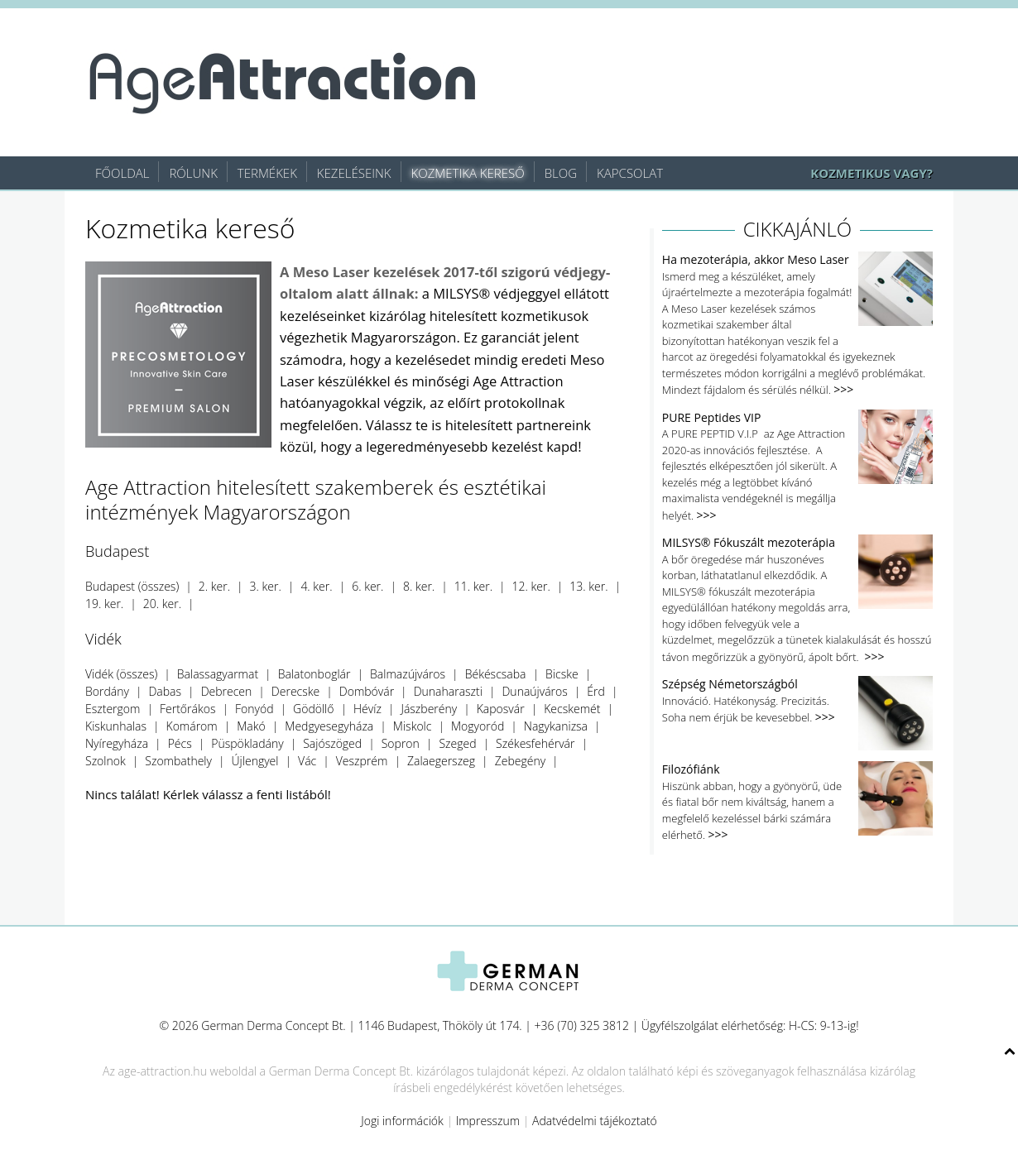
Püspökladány (247, 743)
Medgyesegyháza (329, 726)
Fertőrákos (187, 708)
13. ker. (588, 586)
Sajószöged (332, 743)
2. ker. (214, 586)
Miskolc (412, 726)
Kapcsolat (630, 173)
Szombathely (178, 761)
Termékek (267, 173)
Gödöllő (313, 708)
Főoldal (122, 173)
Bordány (107, 691)
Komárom (192, 726)
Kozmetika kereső (468, 173)
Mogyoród (477, 726)
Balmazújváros (407, 674)
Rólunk (193, 173)
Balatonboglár (314, 674)
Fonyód (254, 708)
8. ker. (419, 586)
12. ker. (531, 586)
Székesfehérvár (535, 743)
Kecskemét (572, 708)
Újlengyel (255, 761)
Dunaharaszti (448, 691)
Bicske (562, 674)
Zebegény (520, 761)
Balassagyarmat (217, 674)
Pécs (180, 743)
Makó (251, 726)
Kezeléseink (354, 173)
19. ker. (104, 603)
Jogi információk (402, 1120)
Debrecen (226, 691)
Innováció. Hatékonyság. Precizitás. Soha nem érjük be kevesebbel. (797, 701)
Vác (307, 761)
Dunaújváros (534, 691)
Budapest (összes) (132, 586)
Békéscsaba (495, 674)
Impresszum (488, 1120)
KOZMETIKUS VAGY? (871, 173)
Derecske (295, 691)
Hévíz (367, 708)
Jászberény (429, 708)
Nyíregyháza (116, 743)
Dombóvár (366, 691)
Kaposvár (501, 708)
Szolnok (105, 761)
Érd (596, 691)
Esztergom (112, 708)
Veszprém (362, 761)
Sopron (401, 743)
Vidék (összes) (121, 674)
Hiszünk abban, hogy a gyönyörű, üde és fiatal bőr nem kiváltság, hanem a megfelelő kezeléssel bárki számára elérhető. (797, 801)
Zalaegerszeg (441, 761)
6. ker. (367, 586)
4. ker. (316, 586)
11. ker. (473, 586)
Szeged (457, 743)
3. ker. (265, 586)
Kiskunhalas (115, 726)
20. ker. (162, 603)
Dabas (164, 691)
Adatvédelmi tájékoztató (594, 1120)
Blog (561, 173)
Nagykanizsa (556, 726)
